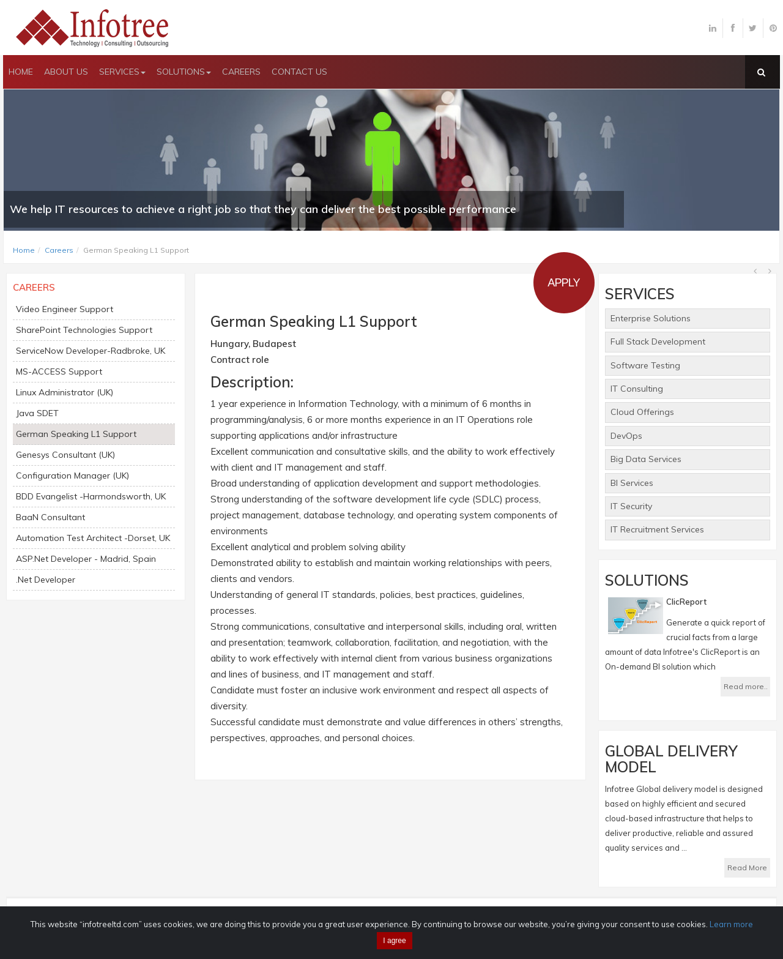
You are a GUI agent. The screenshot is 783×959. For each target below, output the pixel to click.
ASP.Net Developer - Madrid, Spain (86, 558)
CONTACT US (299, 71)
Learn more (731, 924)
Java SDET (37, 413)
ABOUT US (66, 71)
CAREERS (241, 71)
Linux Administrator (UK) (64, 392)
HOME (21, 71)
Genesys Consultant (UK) (65, 454)
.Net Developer (45, 579)
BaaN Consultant (50, 517)
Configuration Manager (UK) (72, 475)
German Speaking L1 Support (76, 433)
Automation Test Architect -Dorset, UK (93, 537)
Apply (563, 283)
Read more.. (746, 686)
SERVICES (122, 71)
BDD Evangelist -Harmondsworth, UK (91, 496)
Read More (747, 867)
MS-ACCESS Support (59, 371)
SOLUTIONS (184, 71)
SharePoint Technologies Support (84, 329)
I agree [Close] (394, 940)
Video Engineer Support (64, 309)
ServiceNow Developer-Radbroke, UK (90, 350)
